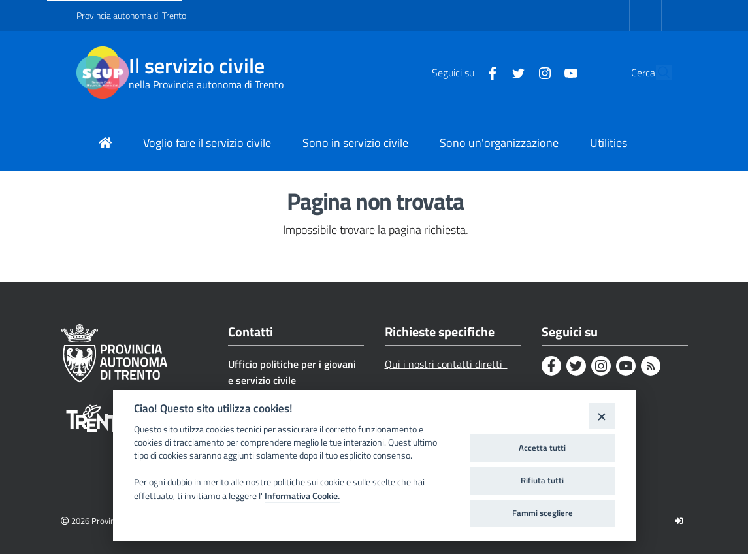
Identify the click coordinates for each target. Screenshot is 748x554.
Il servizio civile (197, 65)
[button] (656, 72)
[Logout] (679, 521)
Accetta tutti (542, 447)
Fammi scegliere (542, 512)
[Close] (601, 416)
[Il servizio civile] (102, 72)
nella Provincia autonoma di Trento (206, 84)
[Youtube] (541, 72)
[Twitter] (489, 72)
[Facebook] (462, 72)
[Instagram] (515, 72)
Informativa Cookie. (302, 495)
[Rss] (650, 366)
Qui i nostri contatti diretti (446, 364)
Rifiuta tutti (542, 480)
